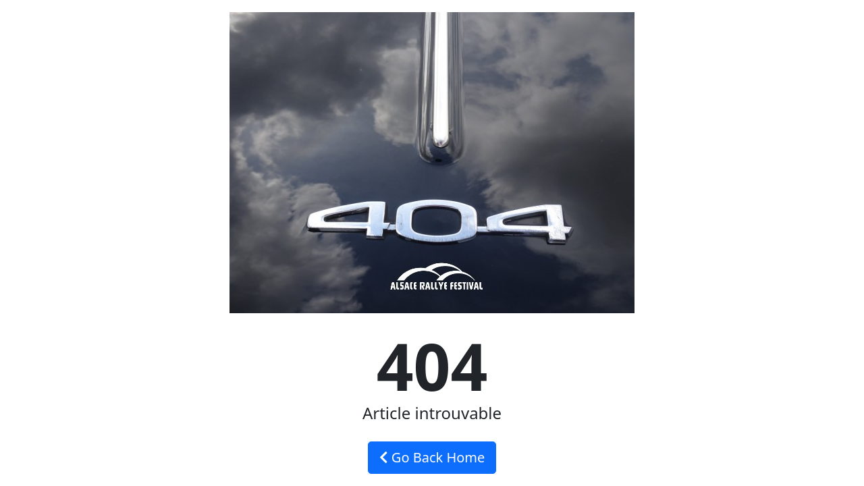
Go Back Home (432, 457)
